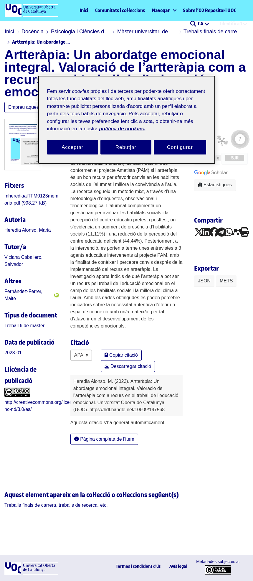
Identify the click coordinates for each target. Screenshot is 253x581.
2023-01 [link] (13, 352)
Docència (33, 31)
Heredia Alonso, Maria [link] (27, 230)
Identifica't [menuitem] (231, 23)
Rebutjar (125, 147)
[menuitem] (164, 10)
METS (226, 280)
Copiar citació (121, 355)
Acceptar (72, 147)
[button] (193, 24)
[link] (24, 325)
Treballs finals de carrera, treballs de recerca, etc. (212, 31)
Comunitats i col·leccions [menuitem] (120, 10)
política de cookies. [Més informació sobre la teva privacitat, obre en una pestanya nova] (122, 128)
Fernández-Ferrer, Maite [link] (23, 295)
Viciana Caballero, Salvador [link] (23, 261)
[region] (126, 120)
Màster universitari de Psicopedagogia (146, 31)
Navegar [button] (161, 10)
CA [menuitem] (201, 23)
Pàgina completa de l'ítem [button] (104, 439)
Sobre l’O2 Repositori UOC (209, 10)
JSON (204, 280)
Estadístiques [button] (215, 184)
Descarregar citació (128, 366)
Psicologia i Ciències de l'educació (80, 31)
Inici (84, 10)
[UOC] (31, 573)
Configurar (180, 147)
